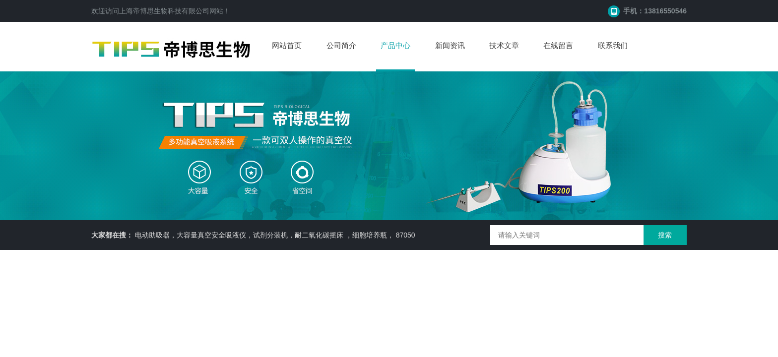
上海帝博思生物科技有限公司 (164, 11)
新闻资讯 (450, 45)
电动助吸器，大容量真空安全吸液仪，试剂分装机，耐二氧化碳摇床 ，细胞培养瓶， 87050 (275, 235)
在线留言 (558, 45)
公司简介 (341, 45)
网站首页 (287, 45)
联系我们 (613, 45)
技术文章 (504, 45)
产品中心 (395, 45)
